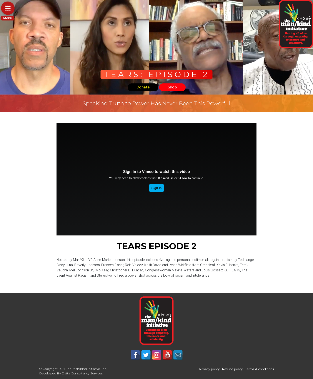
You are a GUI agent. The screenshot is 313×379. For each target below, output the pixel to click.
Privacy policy (209, 369)
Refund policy (232, 369)
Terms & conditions (259, 369)
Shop (172, 87)
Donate (143, 87)
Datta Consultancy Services (82, 373)
